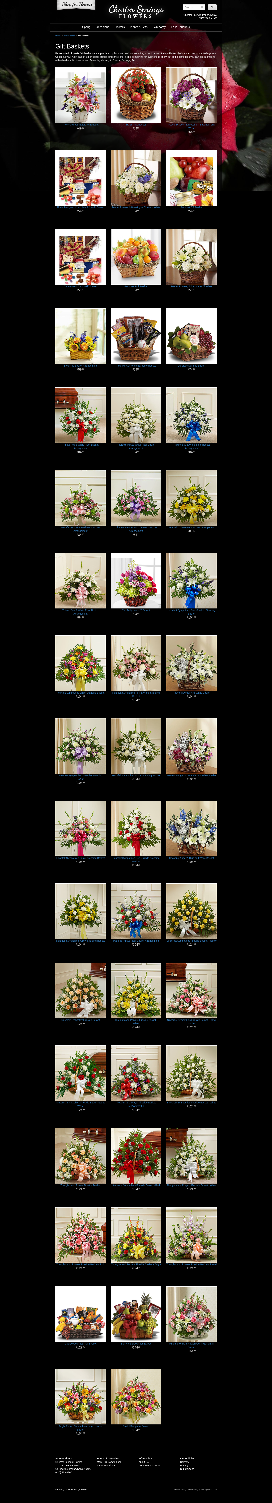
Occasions (102, 27)
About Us (144, 1462)
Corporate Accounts (149, 1465)
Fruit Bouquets (180, 27)
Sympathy (159, 27)
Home (58, 35)
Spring (86, 27)
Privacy (184, 1465)
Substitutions (187, 1469)
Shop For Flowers (76, 5)
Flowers (119, 27)
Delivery (184, 1462)
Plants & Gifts (139, 27)
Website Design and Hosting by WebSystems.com (195, 1489)
